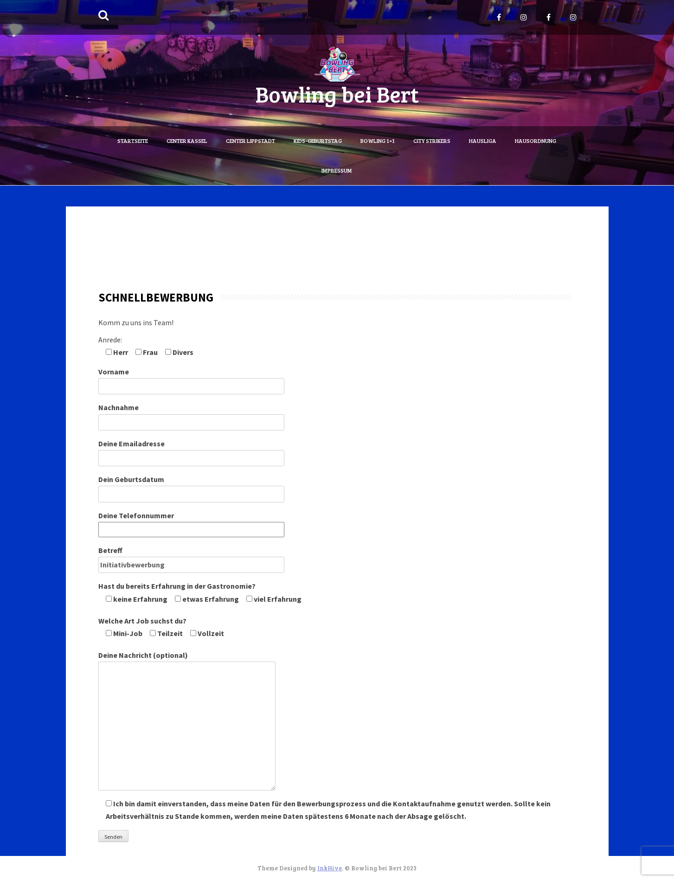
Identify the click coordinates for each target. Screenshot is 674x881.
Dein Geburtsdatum (191, 486)
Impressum (336, 170)
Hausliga (482, 140)
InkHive (329, 868)
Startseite (132, 140)
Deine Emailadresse (191, 451)
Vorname (191, 379)
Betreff (191, 557)
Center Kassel (187, 140)
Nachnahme (191, 414)
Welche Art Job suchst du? (161, 627)
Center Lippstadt (250, 140)
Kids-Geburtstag (318, 140)
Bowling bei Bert (337, 93)
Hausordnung (535, 140)
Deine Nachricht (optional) (187, 661)
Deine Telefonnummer (191, 522)
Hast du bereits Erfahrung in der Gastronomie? (200, 592)
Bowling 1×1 (377, 140)
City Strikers (431, 140)
